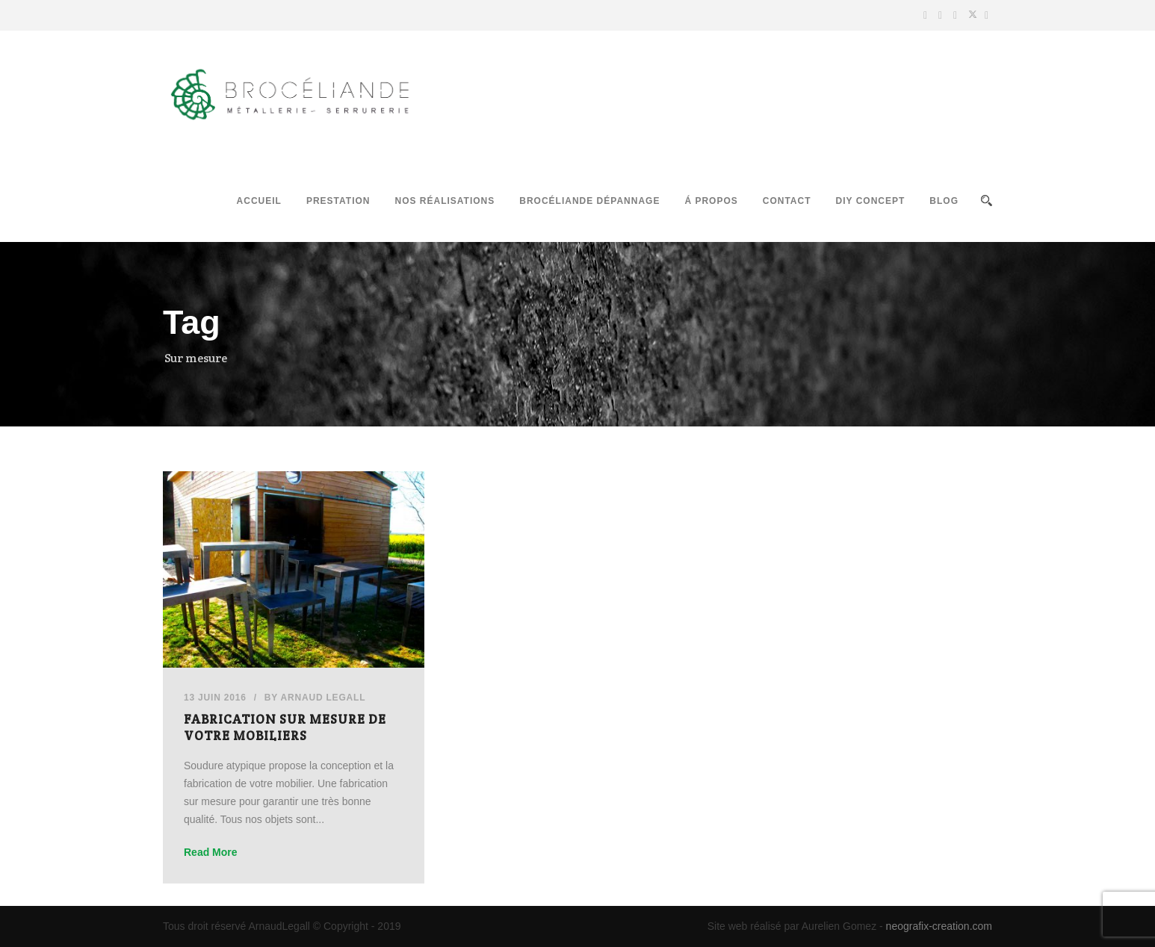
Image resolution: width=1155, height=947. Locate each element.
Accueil (259, 201)
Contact (787, 201)
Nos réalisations (444, 201)
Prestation (338, 201)
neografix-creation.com (939, 926)
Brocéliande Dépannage (589, 201)
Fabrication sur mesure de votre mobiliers (285, 727)
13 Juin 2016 (215, 697)
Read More (211, 852)
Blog (944, 201)
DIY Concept (870, 201)
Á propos (710, 201)
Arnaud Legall (323, 697)
